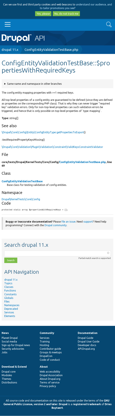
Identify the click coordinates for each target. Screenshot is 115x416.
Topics (8, 283)
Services (9, 312)
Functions (10, 290)
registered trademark (87, 404)
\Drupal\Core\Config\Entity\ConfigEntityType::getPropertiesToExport (43, 132)
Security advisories (13, 348)
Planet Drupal (10, 338)
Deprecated (11, 308)
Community (47, 333)
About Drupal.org (50, 379)
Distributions (9, 382)
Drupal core (8, 371)
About (44, 366)
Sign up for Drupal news (16, 345)
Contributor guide (50, 348)
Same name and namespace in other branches (34, 83)
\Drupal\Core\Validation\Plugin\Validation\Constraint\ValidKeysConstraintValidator (52, 146)
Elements (9, 316)
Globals (8, 298)
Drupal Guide (85, 338)
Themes (6, 379)
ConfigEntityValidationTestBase (22, 181)
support (88, 221)
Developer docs (87, 345)
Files (7, 301)
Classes (8, 287)
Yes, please (43, 13)
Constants (10, 294)
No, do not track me (66, 13)
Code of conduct (50, 359)
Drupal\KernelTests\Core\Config (21, 199)
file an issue (68, 221)
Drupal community (55, 225)
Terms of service (49, 382)
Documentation (87, 333)
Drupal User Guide (88, 341)
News (5, 333)
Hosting (44, 345)
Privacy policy (48, 386)
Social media (9, 341)
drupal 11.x (10, 49)
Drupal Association (51, 375)
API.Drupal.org (86, 348)
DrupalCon (46, 356)
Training (45, 341)
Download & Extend (14, 366)
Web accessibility (50, 371)
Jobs (4, 352)
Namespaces (11, 305)
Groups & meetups (51, 352)
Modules (7, 375)
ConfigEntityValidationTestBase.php (51, 49)
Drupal (63, 404)
